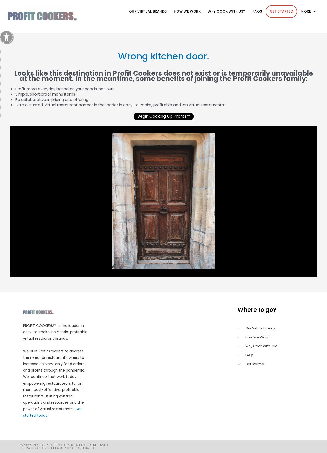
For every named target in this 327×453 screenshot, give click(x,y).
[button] (6, 37)
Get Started (281, 11)
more (308, 11)
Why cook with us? (227, 11)
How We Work (187, 11)
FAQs (257, 11)
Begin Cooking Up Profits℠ (163, 116)
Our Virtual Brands (148, 11)
